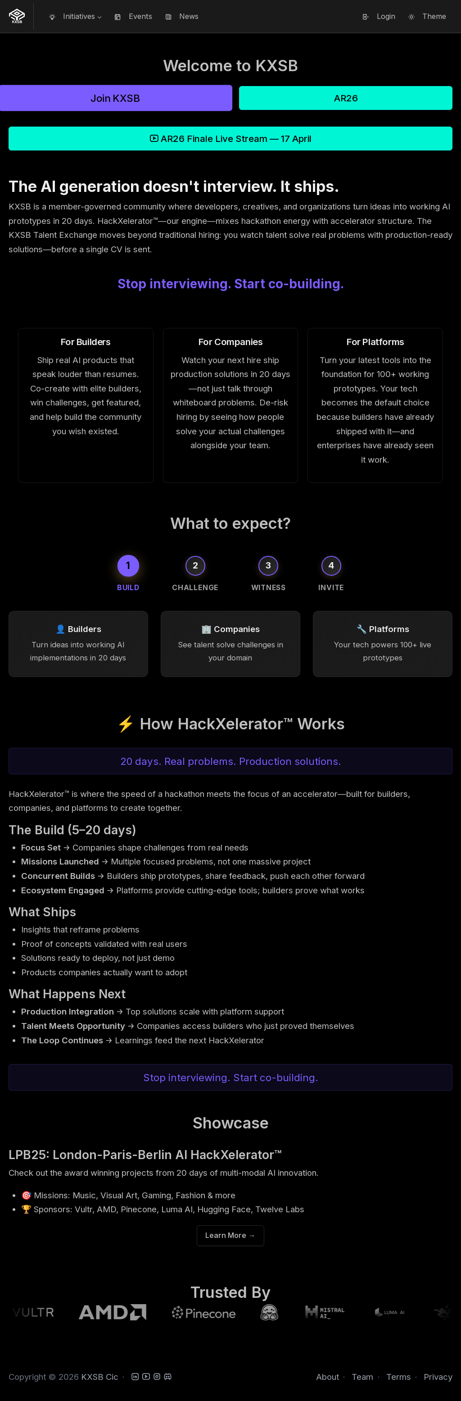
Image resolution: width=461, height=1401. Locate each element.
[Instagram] (157, 1377)
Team (362, 1377)
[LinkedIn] (135, 1377)
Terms (398, 1377)
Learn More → (230, 1237)
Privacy (438, 1377)
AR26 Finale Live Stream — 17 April (230, 138)
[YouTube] (146, 1377)
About (327, 1377)
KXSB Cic (99, 1377)
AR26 (346, 98)
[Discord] (167, 1377)
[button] (75, 16)
